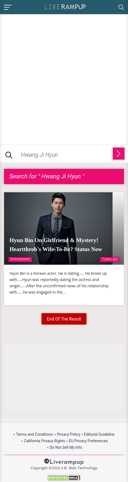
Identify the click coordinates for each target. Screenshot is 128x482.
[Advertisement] (64, 78)
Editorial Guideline (99, 434)
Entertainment (20, 259)
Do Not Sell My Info (66, 447)
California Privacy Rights (44, 441)
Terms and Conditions (34, 434)
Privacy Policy (68, 434)
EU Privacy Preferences (88, 441)
